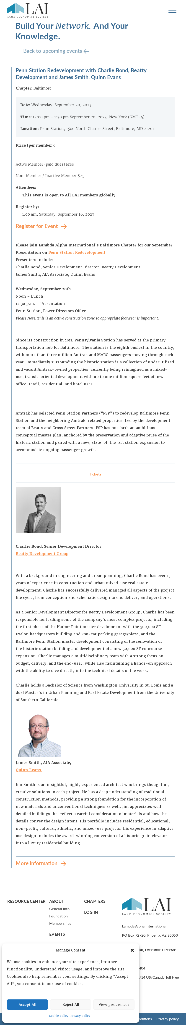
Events (57, 934)
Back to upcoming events (53, 50)
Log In (91, 912)
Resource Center (26, 901)
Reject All (70, 1004)
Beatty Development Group (42, 553)
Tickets (95, 474)
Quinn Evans (29, 770)
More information (37, 863)
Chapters (95, 901)
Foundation (58, 916)
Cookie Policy (58, 1016)
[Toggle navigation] (172, 10)
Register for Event (37, 226)
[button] (132, 950)
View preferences (114, 1004)
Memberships (60, 923)
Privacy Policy (80, 1016)
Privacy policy (167, 1018)
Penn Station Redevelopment (77, 252)
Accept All (27, 1004)
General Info (59, 908)
